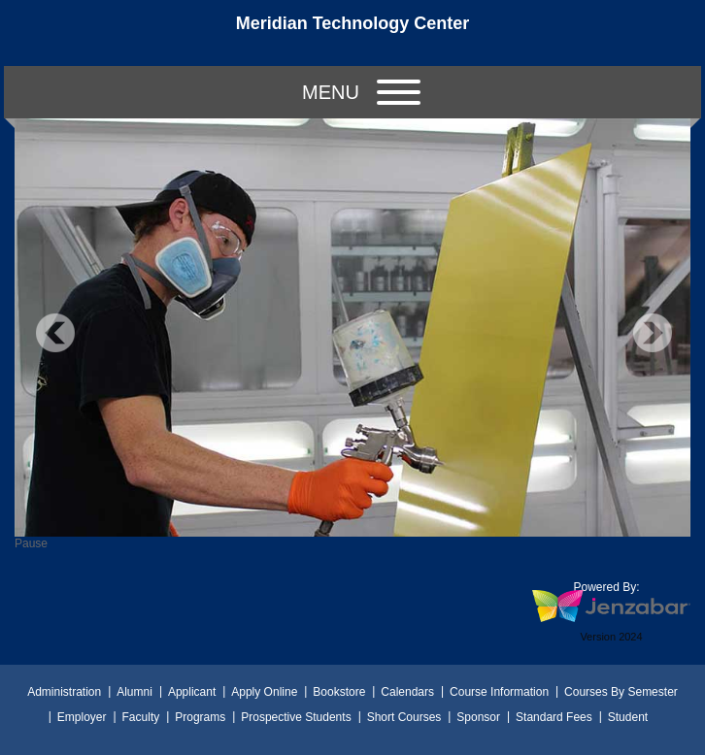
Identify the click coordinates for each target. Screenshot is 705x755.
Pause (31, 543)
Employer (82, 717)
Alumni (134, 692)
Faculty (141, 717)
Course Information (499, 692)
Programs (200, 717)
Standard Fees (554, 717)
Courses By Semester (621, 692)
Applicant (192, 692)
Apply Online (264, 692)
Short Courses (404, 717)
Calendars (407, 692)
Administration (64, 692)
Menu (361, 92)
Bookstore (339, 692)
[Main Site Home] (352, 33)
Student (628, 717)
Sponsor (478, 717)
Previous (55, 332)
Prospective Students (296, 717)
